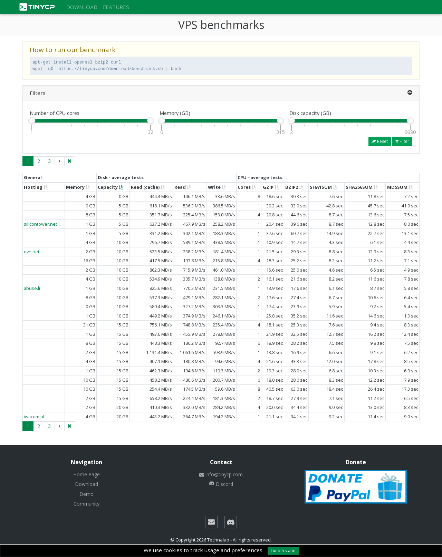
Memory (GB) (175, 113)
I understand (283, 551)
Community (86, 503)
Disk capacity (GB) (310, 113)
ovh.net (31, 251)
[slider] (31, 120)
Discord (221, 484)
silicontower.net (40, 224)
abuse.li (32, 288)
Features (116, 6)
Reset (380, 141)
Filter (402, 141)
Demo (86, 494)
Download (81, 6)
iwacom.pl (34, 416)
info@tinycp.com (221, 474)
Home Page (86, 474)
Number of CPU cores (54, 113)
